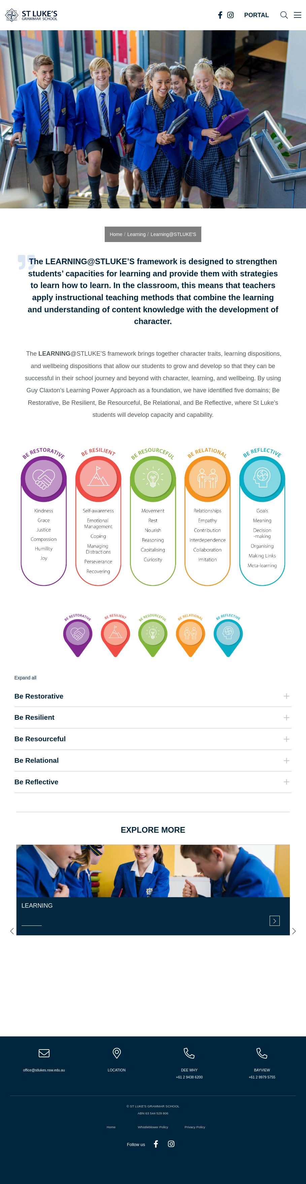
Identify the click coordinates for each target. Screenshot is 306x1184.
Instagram (230, 15)
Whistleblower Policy (153, 1127)
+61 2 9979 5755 (262, 1077)
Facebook (220, 15)
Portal (256, 15)
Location (117, 1070)
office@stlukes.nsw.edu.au (44, 1070)
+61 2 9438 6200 (189, 1077)
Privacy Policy (194, 1127)
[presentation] (12, 931)
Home (111, 1127)
